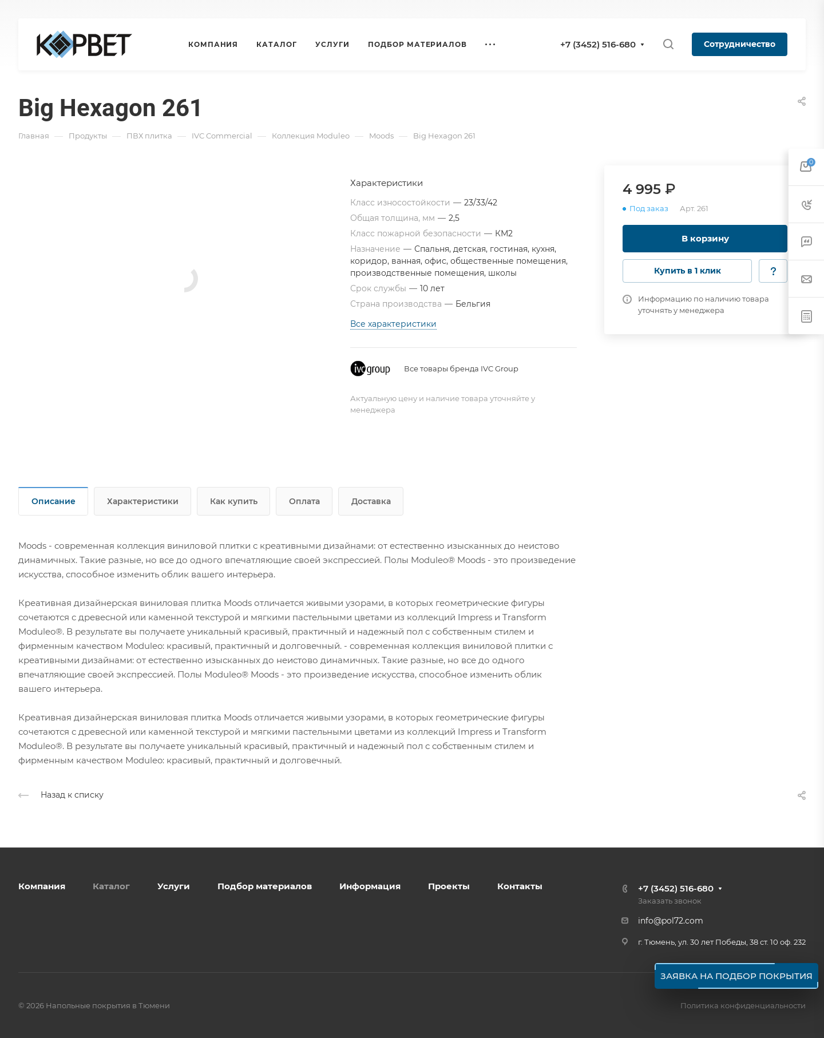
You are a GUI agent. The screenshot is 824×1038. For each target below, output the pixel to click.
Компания (41, 886)
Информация (370, 886)
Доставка (371, 501)
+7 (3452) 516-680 (598, 44)
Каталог (111, 886)
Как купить (234, 501)
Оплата (304, 501)
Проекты (449, 886)
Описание (53, 501)
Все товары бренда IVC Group (461, 368)
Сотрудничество (739, 44)
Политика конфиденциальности (743, 1005)
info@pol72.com (670, 921)
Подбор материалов (264, 886)
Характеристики (143, 501)
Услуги (173, 886)
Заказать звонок (670, 900)
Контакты (519, 886)
